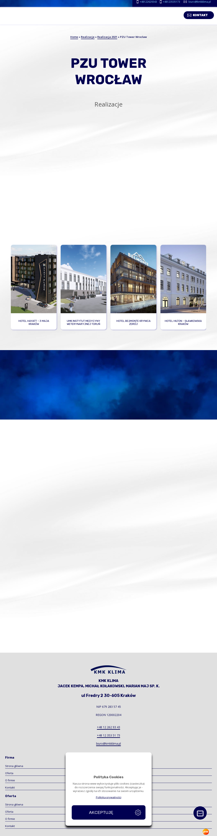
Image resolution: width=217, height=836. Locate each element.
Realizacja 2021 (107, 37)
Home (74, 37)
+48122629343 (148, 1)
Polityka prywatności (108, 797)
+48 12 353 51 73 (108, 735)
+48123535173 (171, 1)
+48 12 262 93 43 (108, 727)
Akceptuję (101, 812)
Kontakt (203, 14)
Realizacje (87, 37)
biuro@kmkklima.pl (200, 1)
